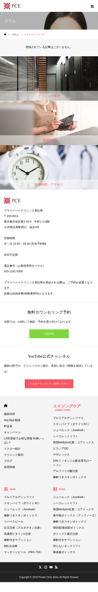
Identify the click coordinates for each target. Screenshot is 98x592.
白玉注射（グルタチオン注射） (23, 527)
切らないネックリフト (67, 546)
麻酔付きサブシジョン (18, 539)
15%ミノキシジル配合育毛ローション (72, 462)
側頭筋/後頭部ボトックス (68, 527)
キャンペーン (12, 432)
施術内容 (9, 413)
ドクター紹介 (12, 448)
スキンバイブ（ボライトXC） (71, 424)
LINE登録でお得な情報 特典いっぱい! (24, 440)
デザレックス (61, 454)
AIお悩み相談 (12, 420)
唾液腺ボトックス (64, 552)
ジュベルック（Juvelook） (69, 430)
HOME (5, 405)
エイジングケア (67, 408)
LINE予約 (49, 333)
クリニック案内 (13, 454)
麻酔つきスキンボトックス (69, 477)
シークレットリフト (65, 436)
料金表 (8, 426)
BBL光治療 (10, 546)
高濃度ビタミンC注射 (17, 533)
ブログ (8, 460)
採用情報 (9, 467)
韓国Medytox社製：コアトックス (73, 442)
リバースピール (13, 521)
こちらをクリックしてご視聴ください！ (49, 383)
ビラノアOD (60, 448)
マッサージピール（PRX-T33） (23, 552)
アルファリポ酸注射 (65, 471)
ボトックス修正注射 (65, 533)
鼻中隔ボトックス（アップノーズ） (75, 515)
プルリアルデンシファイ (68, 417)
